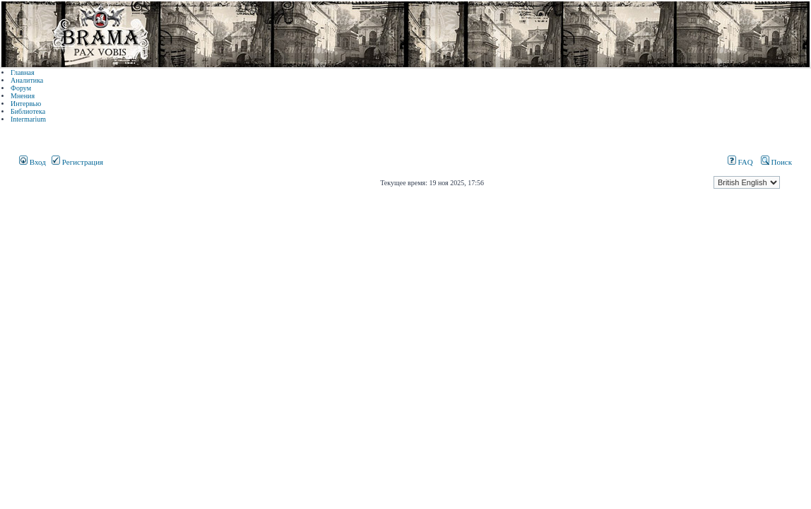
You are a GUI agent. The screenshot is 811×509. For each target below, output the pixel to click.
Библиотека (28, 111)
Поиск (776, 162)
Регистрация (77, 162)
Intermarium (28, 119)
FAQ (740, 162)
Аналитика (27, 80)
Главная (23, 72)
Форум (21, 88)
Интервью (26, 103)
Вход (32, 162)
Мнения (23, 96)
